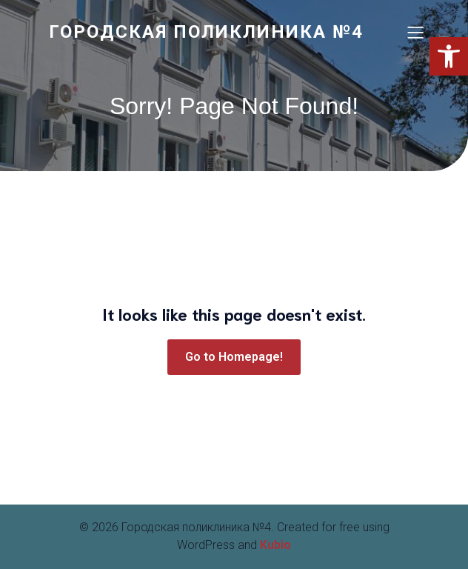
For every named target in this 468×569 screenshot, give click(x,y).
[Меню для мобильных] (415, 32)
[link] (215, 32)
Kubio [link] (275, 545)
